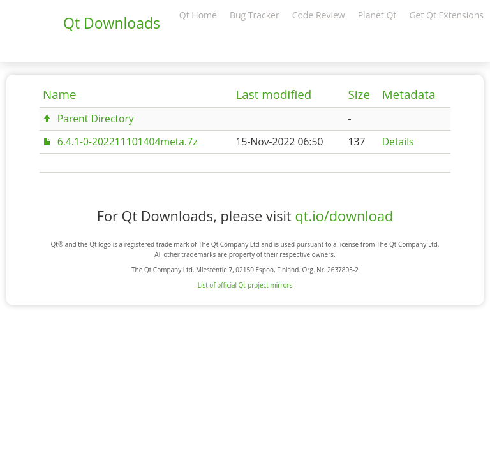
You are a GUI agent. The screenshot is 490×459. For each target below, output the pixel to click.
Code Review (318, 15)
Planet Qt (377, 15)
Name (60, 94)
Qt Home (198, 15)
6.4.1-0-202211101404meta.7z (127, 142)
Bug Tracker (254, 15)
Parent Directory (95, 119)
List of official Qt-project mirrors (245, 284)
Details (398, 142)
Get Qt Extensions (446, 15)
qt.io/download (344, 216)
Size (359, 94)
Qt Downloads (111, 23)
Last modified (273, 94)
